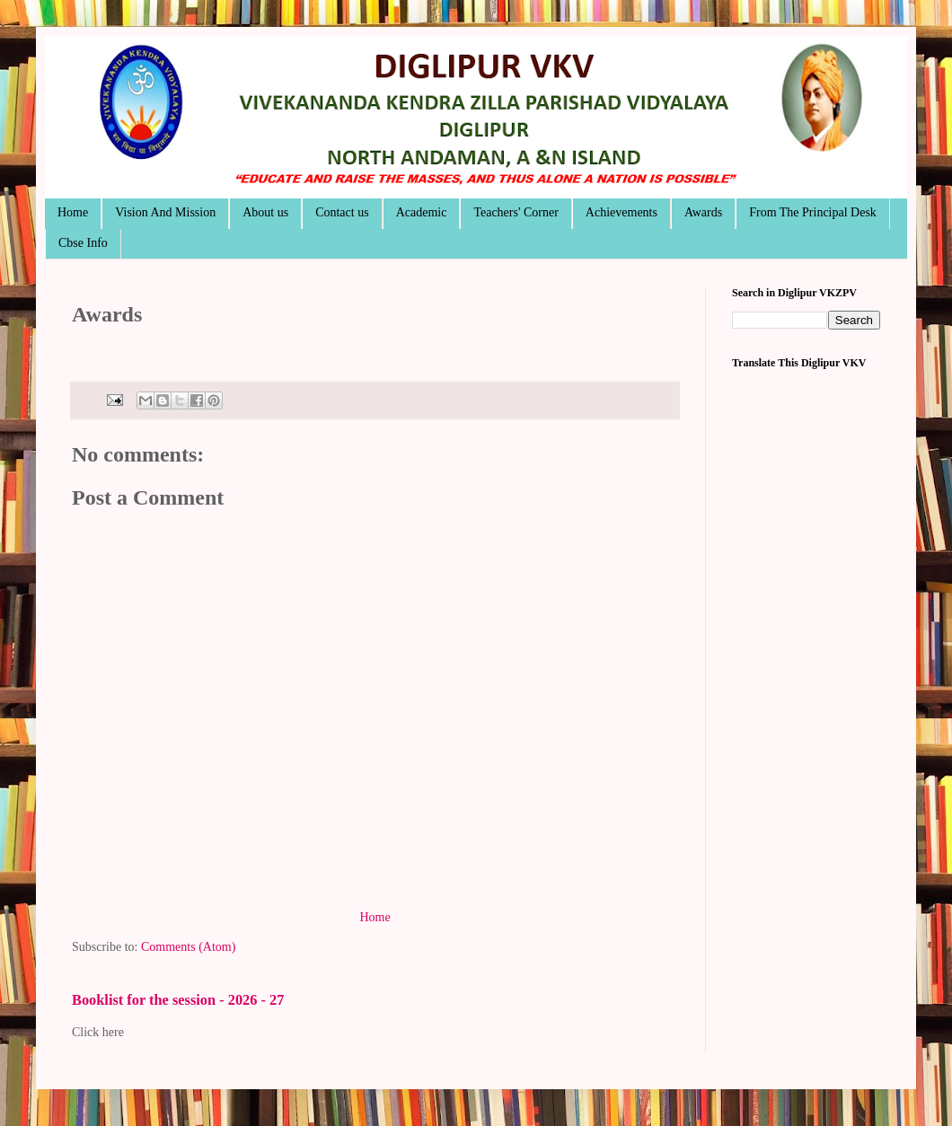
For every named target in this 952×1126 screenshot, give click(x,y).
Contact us (342, 212)
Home (72, 212)
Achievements (621, 212)
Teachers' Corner (515, 212)
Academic (421, 212)
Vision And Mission (165, 212)
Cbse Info (83, 243)
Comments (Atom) (188, 947)
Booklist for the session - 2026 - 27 (178, 999)
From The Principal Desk (813, 212)
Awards (703, 212)
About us (265, 212)
